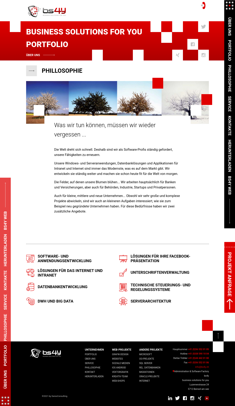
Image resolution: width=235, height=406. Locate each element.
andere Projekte (151, 349)
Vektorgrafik (120, 372)
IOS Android (119, 367)
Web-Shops (118, 381)
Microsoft (145, 354)
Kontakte (229, 125)
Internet (144, 381)
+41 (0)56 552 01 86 (198, 362)
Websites (117, 358)
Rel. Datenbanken (149, 367)
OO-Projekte (146, 358)
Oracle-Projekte (149, 376)
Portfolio (91, 354)
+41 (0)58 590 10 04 (198, 353)
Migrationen (146, 372)
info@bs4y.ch (202, 367)
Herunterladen (94, 376)
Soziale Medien (121, 363)
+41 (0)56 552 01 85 (198, 349)
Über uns (33, 55)
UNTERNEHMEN (94, 349)
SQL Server (145, 363)
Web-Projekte (121, 349)
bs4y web (229, 185)
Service (89, 363)
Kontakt (90, 372)
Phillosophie (92, 367)
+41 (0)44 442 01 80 (198, 358)
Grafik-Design (120, 354)
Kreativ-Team (120, 376)
